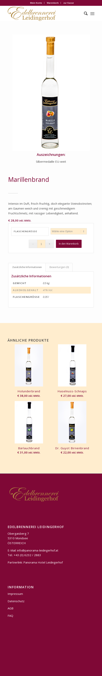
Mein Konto (36, 2)
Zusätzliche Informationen (27, 267)
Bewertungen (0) (59, 267)
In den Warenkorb (69, 243)
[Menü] (92, 13)
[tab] (27, 267)
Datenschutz (16, 601)
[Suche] (84, 13)
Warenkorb (53, 2)
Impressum (15, 594)
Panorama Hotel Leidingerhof (43, 562)
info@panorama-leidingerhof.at (37, 550)
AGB (10, 608)
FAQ (10, 616)
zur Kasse (68, 2)
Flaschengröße (25, 231)
